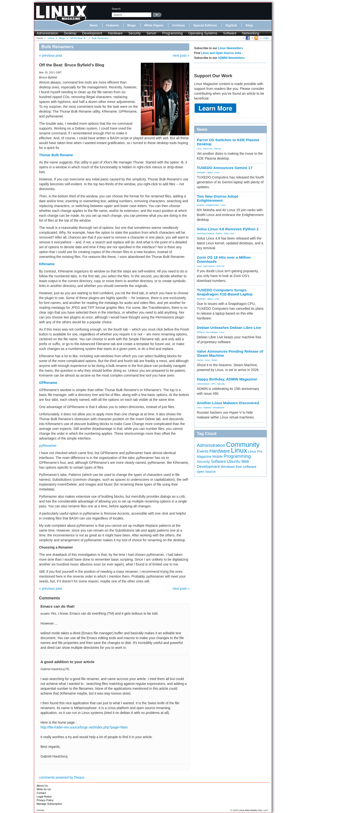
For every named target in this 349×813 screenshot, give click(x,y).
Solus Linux (229, 233)
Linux (199, 148)
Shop (249, 25)
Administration (47, 33)
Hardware (115, 33)
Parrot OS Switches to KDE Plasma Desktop (228, 142)
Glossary (40, 810)
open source (208, 266)
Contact (41, 792)
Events (202, 451)
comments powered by (62, 777)
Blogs (131, 25)
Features (112, 25)
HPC (213, 384)
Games (200, 360)
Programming (172, 33)
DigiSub (231, 25)
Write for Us (44, 789)
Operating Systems (202, 33)
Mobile (218, 456)
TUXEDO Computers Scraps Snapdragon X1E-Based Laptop (225, 292)
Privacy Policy (45, 800)
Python (219, 233)
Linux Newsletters (230, 48)
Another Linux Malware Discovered (228, 403)
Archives (178, 25)
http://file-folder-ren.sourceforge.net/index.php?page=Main (84, 727)
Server (151, 33)
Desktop (70, 33)
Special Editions (205, 25)
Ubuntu (233, 461)
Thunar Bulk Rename (56, 155)
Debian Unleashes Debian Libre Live (229, 327)
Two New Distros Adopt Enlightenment (217, 198)
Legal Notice (44, 796)
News (94, 25)
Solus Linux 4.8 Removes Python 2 (228, 229)
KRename (47, 264)
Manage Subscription (49, 803)
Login (266, 38)
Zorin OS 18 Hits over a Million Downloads (224, 259)
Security (134, 33)
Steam (214, 360)
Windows (228, 467)
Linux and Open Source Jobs (221, 53)
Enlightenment (212, 205)
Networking (250, 33)
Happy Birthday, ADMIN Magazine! (227, 379)
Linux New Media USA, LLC (253, 810)
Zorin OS (220, 266)
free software (212, 332)
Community (243, 444)
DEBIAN (200, 332)
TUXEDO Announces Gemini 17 (224, 168)
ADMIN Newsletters (231, 58)
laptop (210, 172)
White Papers (154, 25)
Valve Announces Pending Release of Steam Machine (230, 353)
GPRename (48, 383)
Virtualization (218, 407)
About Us (42, 785)
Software (229, 33)
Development (92, 33)
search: (116, 8)
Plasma (217, 148)
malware (207, 407)
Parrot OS (207, 148)
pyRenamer (47, 446)
